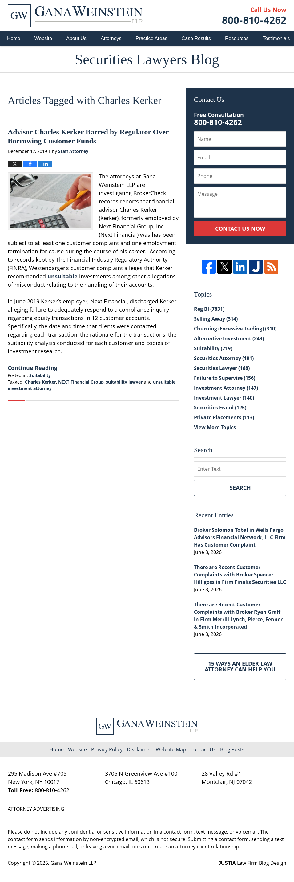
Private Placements (224, 417)
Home (13, 38)
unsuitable (63, 276)
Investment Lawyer (224, 397)
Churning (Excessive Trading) (235, 328)
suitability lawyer (124, 382)
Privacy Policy (107, 749)
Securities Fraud (220, 407)
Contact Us (203, 749)
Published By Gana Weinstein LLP (254, 15)
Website (43, 38)
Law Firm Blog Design (252, 862)
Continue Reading (32, 367)
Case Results (196, 38)
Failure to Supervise (224, 378)
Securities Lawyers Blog (75, 15)
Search (240, 487)
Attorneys (111, 38)
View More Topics (215, 427)
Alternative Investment (229, 338)
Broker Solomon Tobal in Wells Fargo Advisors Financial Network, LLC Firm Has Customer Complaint (240, 537)
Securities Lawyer (222, 368)
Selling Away (216, 318)
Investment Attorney (226, 387)
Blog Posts (232, 749)
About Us (76, 38)
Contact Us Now (240, 228)
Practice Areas (151, 38)
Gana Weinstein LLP (73, 862)
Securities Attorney (224, 358)
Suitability (40, 375)
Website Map (171, 749)
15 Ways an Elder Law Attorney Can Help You (240, 666)
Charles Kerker (40, 382)
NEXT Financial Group (81, 382)
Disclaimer (139, 749)
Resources (236, 38)
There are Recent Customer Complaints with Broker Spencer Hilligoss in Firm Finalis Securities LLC (240, 574)
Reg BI (209, 309)
